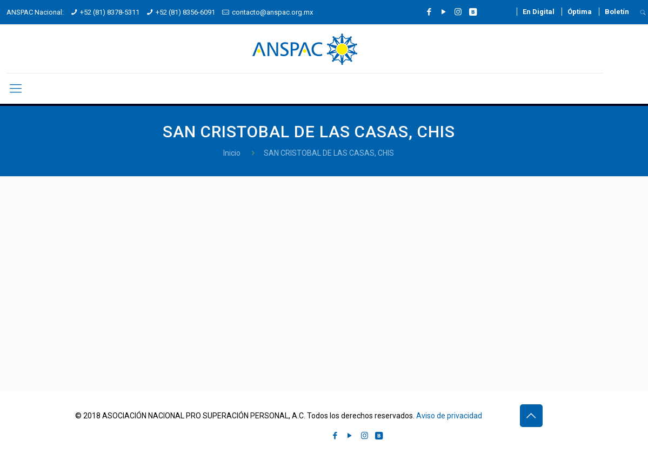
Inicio (232, 153)
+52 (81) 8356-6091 (185, 12)
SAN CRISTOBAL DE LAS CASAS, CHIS (329, 153)
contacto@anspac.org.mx (272, 12)
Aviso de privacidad (449, 415)
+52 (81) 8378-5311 (109, 12)
